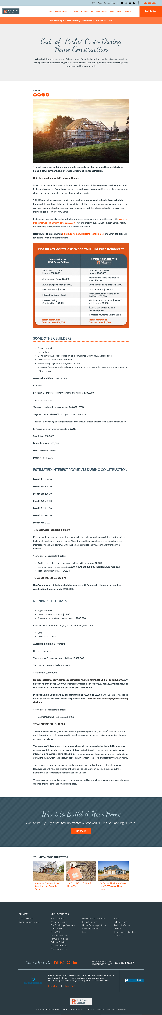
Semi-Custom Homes (29, 921)
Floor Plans (74, 11)
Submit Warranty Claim (125, 931)
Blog (84, 931)
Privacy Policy (75, 1009)
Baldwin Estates (58, 941)
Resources (127, 11)
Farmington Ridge (59, 938)
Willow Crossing (59, 921)
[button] (35, 94)
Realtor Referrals (122, 924)
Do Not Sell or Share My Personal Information (110, 1009)
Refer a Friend (120, 921)
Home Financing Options (94, 924)
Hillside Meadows (59, 934)
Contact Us (119, 934)
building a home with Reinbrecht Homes (83, 233)
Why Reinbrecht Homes (93, 917)
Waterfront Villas (59, 948)
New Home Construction (58, 11)
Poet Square (56, 928)
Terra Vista (56, 931)
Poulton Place (57, 917)
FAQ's (116, 917)
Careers (117, 928)
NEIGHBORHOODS (60, 913)
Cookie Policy (87, 1009)
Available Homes (87, 11)
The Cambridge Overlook (63, 924)
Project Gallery (101, 11)
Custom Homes (26, 917)
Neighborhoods (115, 11)
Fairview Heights (59, 945)
